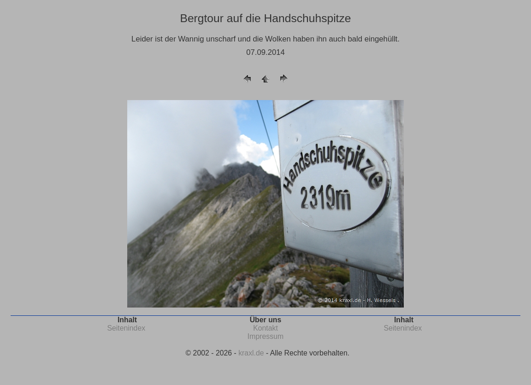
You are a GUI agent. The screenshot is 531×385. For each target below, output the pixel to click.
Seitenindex (126, 328)
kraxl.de (251, 353)
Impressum (265, 336)
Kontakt (265, 328)
